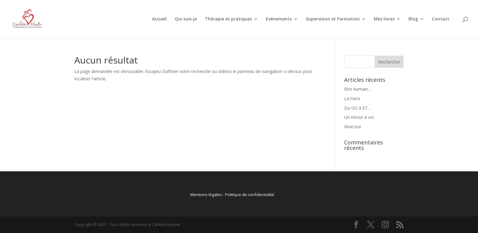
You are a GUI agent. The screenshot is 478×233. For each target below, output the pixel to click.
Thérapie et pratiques (228, 19)
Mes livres (384, 19)
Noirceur (352, 126)
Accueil (159, 19)
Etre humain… (357, 89)
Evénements (279, 19)
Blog (413, 19)
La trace (352, 98)
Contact (440, 19)
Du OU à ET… (357, 108)
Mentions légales (206, 194)
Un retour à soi (359, 117)
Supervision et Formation (333, 19)
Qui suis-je (186, 19)
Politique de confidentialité (249, 194)
